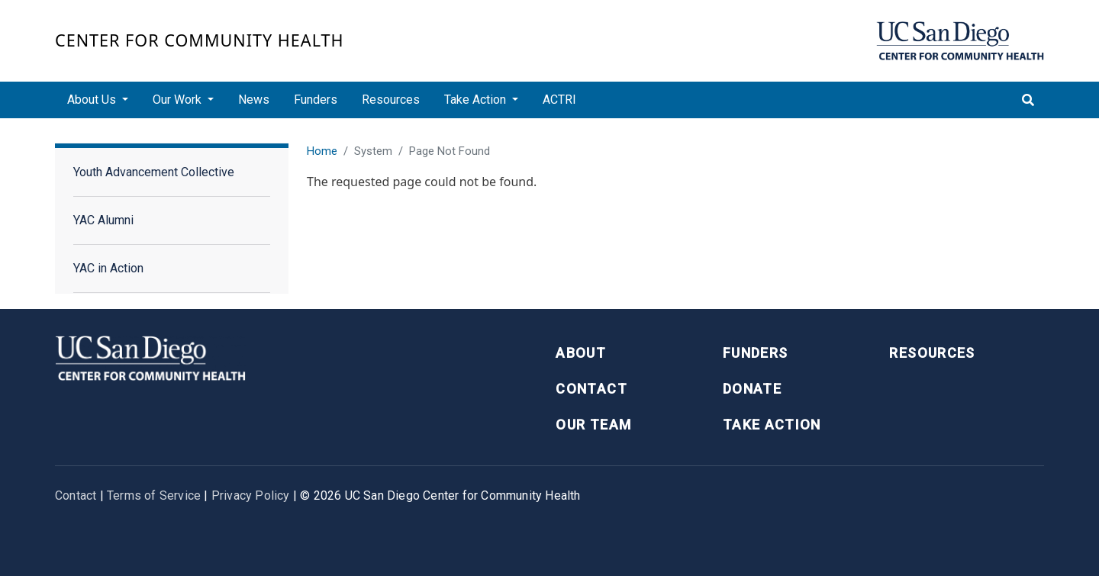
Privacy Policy (250, 495)
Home (322, 151)
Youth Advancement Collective (153, 172)
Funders (315, 99)
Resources (391, 99)
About (581, 353)
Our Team (593, 425)
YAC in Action (108, 268)
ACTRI (559, 99)
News (253, 99)
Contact (591, 389)
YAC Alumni (103, 220)
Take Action (772, 425)
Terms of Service (154, 495)
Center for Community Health (199, 40)
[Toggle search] (1028, 99)
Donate (752, 389)
